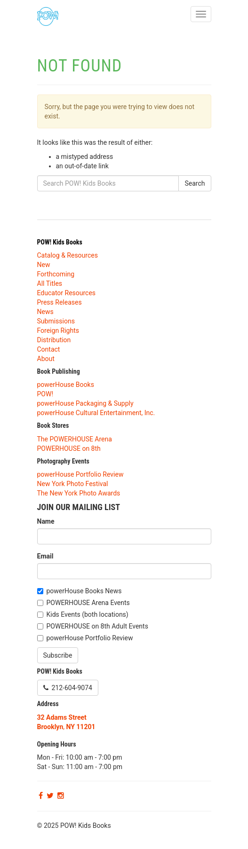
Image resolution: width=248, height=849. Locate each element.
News (45, 311)
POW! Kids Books (59, 242)
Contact (48, 349)
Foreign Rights (58, 330)
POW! (45, 394)
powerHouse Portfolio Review (80, 474)
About (46, 358)
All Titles (50, 283)
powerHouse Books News (84, 591)
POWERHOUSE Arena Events (88, 602)
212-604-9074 (67, 688)
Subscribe (57, 655)
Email (45, 556)
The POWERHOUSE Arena (74, 439)
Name (46, 521)
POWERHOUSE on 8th (69, 448)
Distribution (54, 340)
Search (194, 183)
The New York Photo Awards (78, 493)
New (43, 264)
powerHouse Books (65, 384)
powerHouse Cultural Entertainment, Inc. (96, 413)
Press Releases (59, 302)
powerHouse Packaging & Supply (85, 403)
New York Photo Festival (72, 483)
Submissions (56, 321)
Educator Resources (66, 293)
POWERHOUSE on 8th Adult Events (97, 626)
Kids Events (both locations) (87, 614)
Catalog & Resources (67, 255)
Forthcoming (56, 274)
